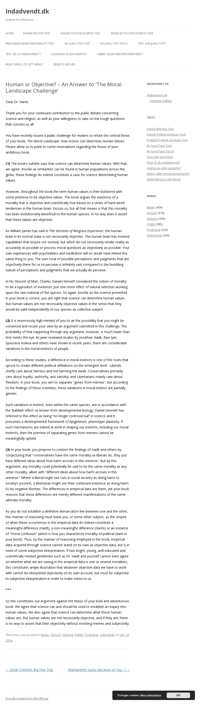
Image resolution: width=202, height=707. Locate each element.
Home (10, 33)
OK (178, 695)
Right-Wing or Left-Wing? (24, 64)
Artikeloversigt (157, 95)
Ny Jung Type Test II (114, 44)
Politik (79, 635)
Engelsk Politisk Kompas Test (132, 33)
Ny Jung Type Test (77, 44)
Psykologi (91, 635)
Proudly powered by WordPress (27, 698)
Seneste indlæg (64, 64)
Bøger (45, 635)
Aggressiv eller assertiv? (69, 54)
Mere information (150, 695)
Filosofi (56, 635)
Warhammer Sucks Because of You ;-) (99, 670)
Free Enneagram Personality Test (30, 44)
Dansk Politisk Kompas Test (81, 33)
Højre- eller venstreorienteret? (120, 54)
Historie (67, 635)
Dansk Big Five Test (36, 33)
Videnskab (107, 635)
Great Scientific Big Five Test (29, 670)
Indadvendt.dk (27, 11)
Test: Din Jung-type (151, 44)
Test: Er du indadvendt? (23, 54)
